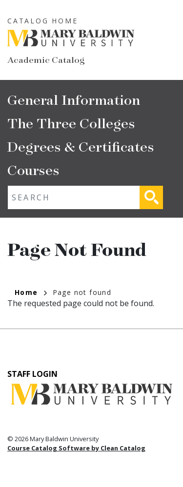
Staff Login (32, 374)
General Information (73, 99)
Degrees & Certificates (80, 146)
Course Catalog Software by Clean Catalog (76, 448)
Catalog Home (42, 20)
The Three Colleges (71, 122)
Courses (33, 169)
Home (31, 292)
